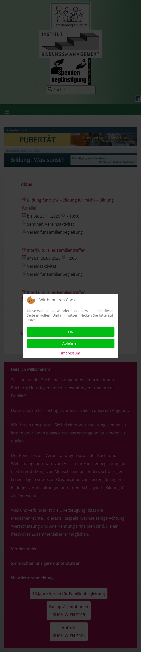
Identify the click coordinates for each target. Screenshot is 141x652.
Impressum (70, 353)
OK (70, 331)
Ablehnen (70, 343)
